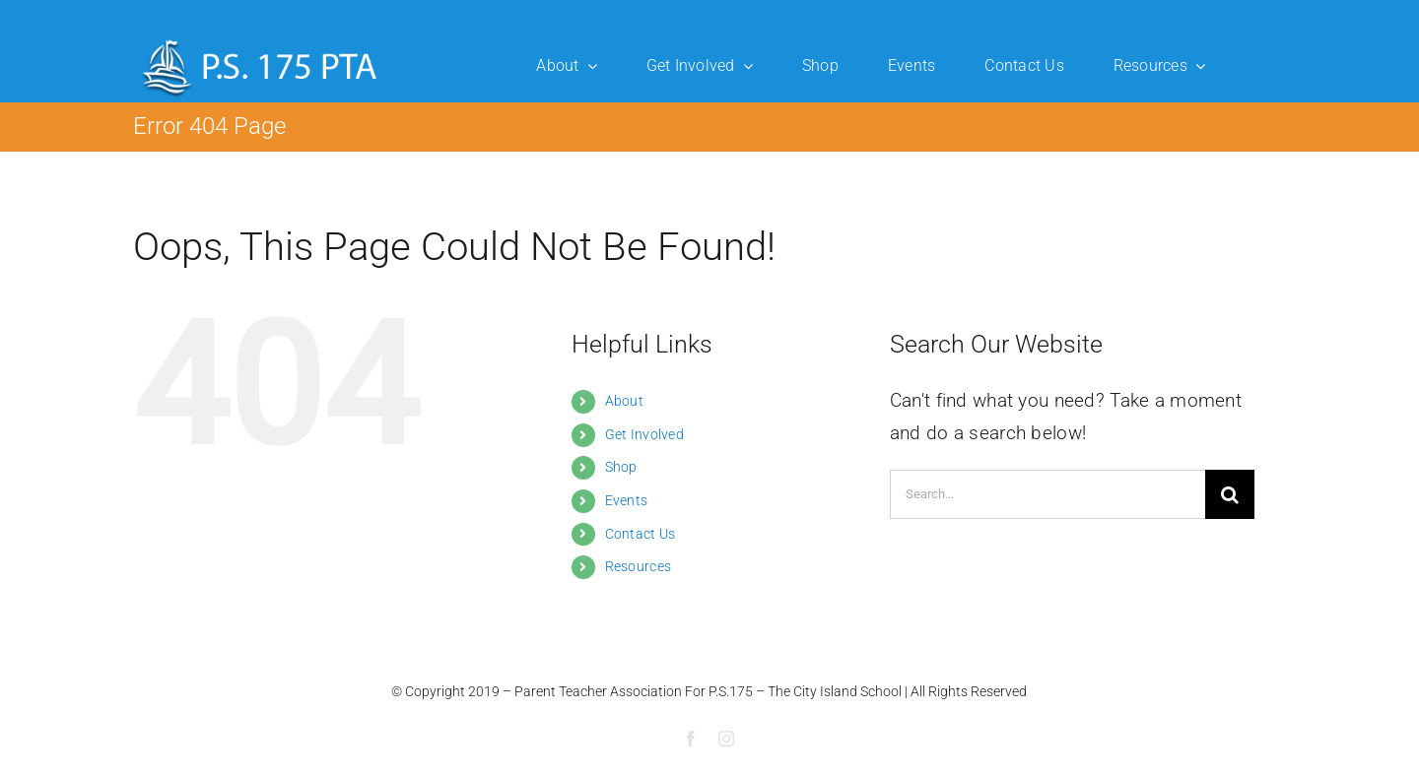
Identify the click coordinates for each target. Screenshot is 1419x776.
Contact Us (640, 534)
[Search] (1229, 494)
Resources (638, 566)
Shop (621, 467)
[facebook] (691, 738)
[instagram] (726, 738)
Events (626, 500)
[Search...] (1047, 494)
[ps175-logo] (259, 39)
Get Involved (644, 434)
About (624, 401)
